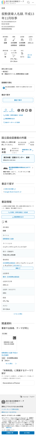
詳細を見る (9, 427)
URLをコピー (12, 110)
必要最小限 (9, 433)
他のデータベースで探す (11, 122)
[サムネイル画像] (10, 343)
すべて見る (29, 56)
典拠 (18, 268)
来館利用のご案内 (28, 150)
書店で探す (18, 100)
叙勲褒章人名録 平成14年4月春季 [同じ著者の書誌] (9, 354)
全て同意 (27, 433)
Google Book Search (12, 192)
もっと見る (11, 363)
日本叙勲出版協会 (9, 263)
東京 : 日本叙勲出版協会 (11, 277)
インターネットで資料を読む (10, 409)
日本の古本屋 (10, 189)
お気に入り (5, 110)
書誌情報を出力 (9, 119)
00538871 (17, 265)
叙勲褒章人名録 (8, 239)
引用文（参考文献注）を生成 (13, 115)
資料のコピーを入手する (9, 412)
